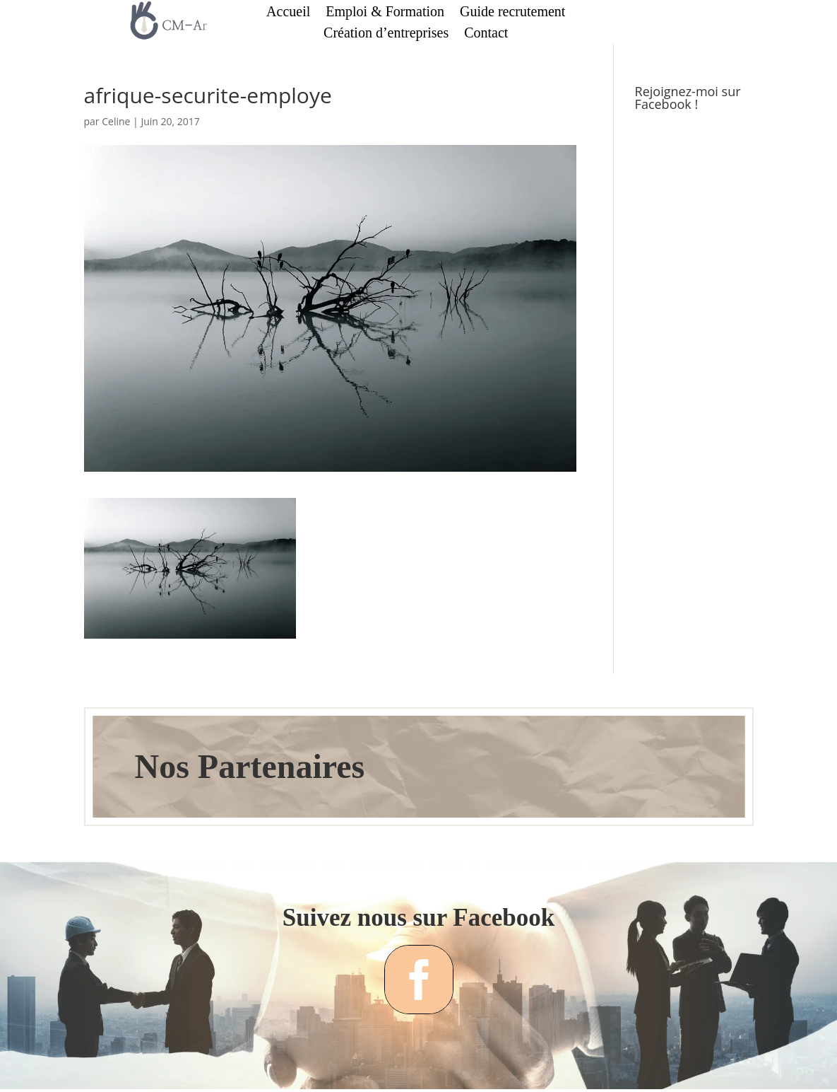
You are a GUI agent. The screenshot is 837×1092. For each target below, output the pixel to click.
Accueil (288, 12)
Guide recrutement (512, 12)
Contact (486, 34)
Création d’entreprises (386, 34)
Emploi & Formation (385, 12)
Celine (116, 121)
